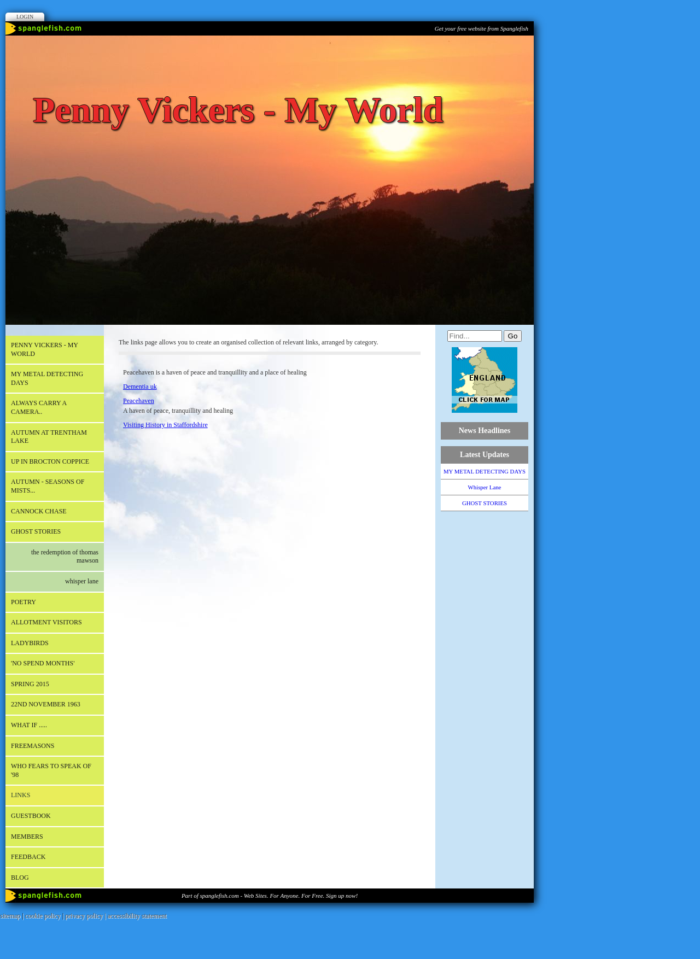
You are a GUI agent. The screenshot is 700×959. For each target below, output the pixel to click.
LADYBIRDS (30, 643)
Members (27, 836)
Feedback (28, 857)
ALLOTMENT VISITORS (46, 622)
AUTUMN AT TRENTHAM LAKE (49, 437)
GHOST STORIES (36, 531)
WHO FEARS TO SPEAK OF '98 (51, 770)
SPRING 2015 (30, 684)
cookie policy (43, 916)
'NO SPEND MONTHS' (42, 663)
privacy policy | (86, 916)
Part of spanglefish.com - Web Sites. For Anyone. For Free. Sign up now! (270, 895)
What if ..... (29, 725)
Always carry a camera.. (39, 407)
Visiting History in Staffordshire (165, 425)
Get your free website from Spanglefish (481, 28)
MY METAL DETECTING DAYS (47, 378)
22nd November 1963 (45, 704)
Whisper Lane (81, 581)
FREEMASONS (32, 746)
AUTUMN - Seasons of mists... (47, 486)
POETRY (23, 602)
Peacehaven (138, 401)
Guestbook (31, 816)
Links (20, 795)
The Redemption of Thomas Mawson (64, 556)
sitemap (10, 916)
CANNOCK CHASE (39, 511)
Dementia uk (140, 386)
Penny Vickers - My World (44, 349)
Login (24, 17)
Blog (20, 877)
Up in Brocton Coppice (50, 461)
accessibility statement (137, 916)
